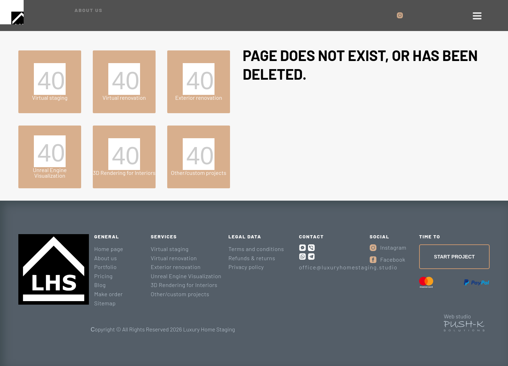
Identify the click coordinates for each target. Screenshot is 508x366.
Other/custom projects (180, 294)
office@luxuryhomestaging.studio (348, 267)
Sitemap (105, 303)
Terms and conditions (256, 248)
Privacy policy (246, 266)
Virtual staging (169, 248)
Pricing (103, 276)
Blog (100, 284)
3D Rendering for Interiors (184, 284)
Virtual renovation (174, 258)
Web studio (457, 316)
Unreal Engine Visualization (186, 276)
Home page (108, 248)
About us (105, 258)
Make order (108, 294)
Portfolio (105, 266)
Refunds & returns (251, 258)
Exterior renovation (175, 266)
